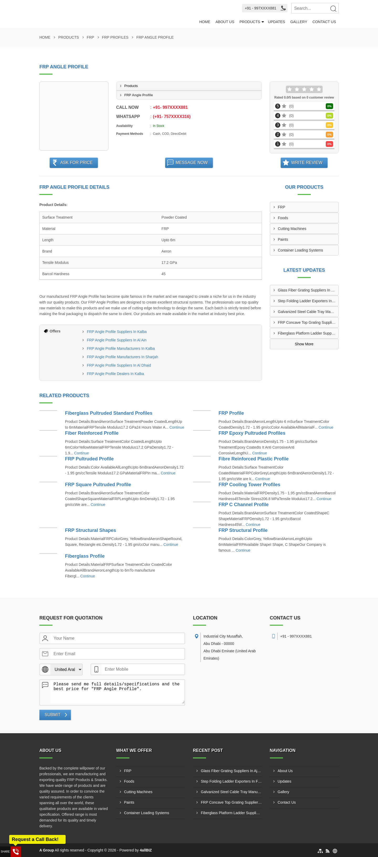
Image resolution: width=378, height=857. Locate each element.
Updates (276, 22)
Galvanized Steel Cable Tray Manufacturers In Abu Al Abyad (308, 312)
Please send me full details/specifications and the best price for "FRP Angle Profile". (117, 692)
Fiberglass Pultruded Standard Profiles (109, 413)
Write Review (306, 162)
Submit (52, 714)
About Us (225, 22)
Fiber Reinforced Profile (92, 433)
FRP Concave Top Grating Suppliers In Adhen (308, 322)
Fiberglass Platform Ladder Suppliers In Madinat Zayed (308, 333)
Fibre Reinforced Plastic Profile (254, 458)
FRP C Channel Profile (244, 504)
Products (249, 22)
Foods (283, 218)
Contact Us (324, 22)
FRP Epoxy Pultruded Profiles (252, 433)
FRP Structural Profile (243, 530)
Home (204, 22)
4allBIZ (146, 850)
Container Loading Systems (300, 250)
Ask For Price (76, 162)
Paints (283, 239)
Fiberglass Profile (85, 556)
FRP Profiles (115, 37)
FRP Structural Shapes (90, 530)
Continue (176, 427)
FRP (90, 37)
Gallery (298, 22)
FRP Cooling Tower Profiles (249, 484)
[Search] (333, 8)
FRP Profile (231, 413)
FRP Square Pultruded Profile (98, 484)
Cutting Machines (292, 229)
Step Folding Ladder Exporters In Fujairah (308, 301)
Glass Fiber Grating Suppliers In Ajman (308, 290)
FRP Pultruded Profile (89, 458)
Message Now (192, 162)
